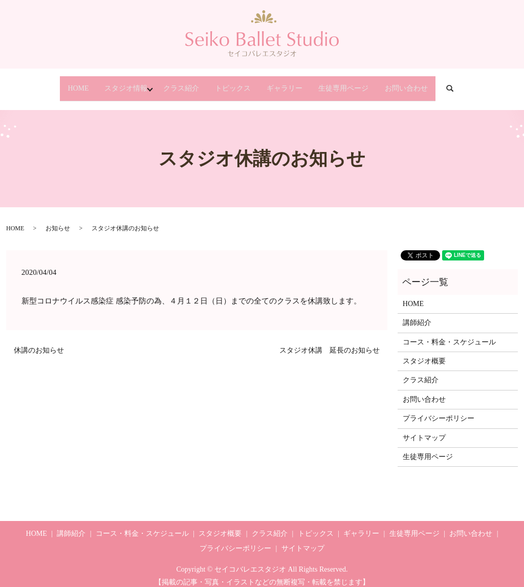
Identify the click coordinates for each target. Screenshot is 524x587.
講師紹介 (417, 314)
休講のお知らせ (39, 341)
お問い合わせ (442, 84)
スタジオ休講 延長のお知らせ (329, 341)
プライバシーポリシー (438, 410)
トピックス (231, 84)
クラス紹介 (167, 84)
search (500, 84)
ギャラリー (296, 84)
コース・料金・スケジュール (449, 333)
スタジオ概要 (424, 352)
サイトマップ (424, 428)
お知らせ (58, 219)
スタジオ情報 (98, 84)
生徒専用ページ (367, 84)
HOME (41, 84)
